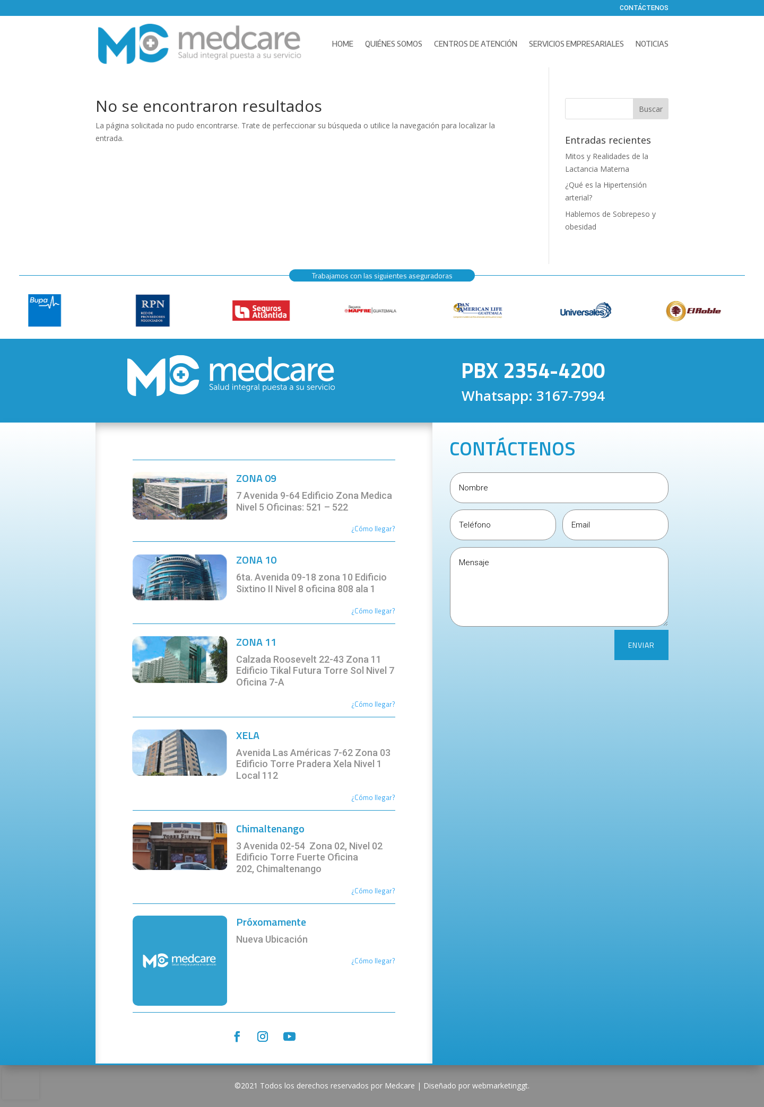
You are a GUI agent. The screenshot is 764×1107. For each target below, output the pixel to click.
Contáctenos (644, 8)
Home (342, 43)
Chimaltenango (270, 828)
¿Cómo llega (370, 528)
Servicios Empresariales (576, 43)
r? (392, 528)
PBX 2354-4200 (533, 370)
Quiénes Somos (393, 43)
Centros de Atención (475, 43)
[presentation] (20, 1084)
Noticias (652, 43)
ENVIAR (641, 645)
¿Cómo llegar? (373, 610)
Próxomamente (271, 921)
